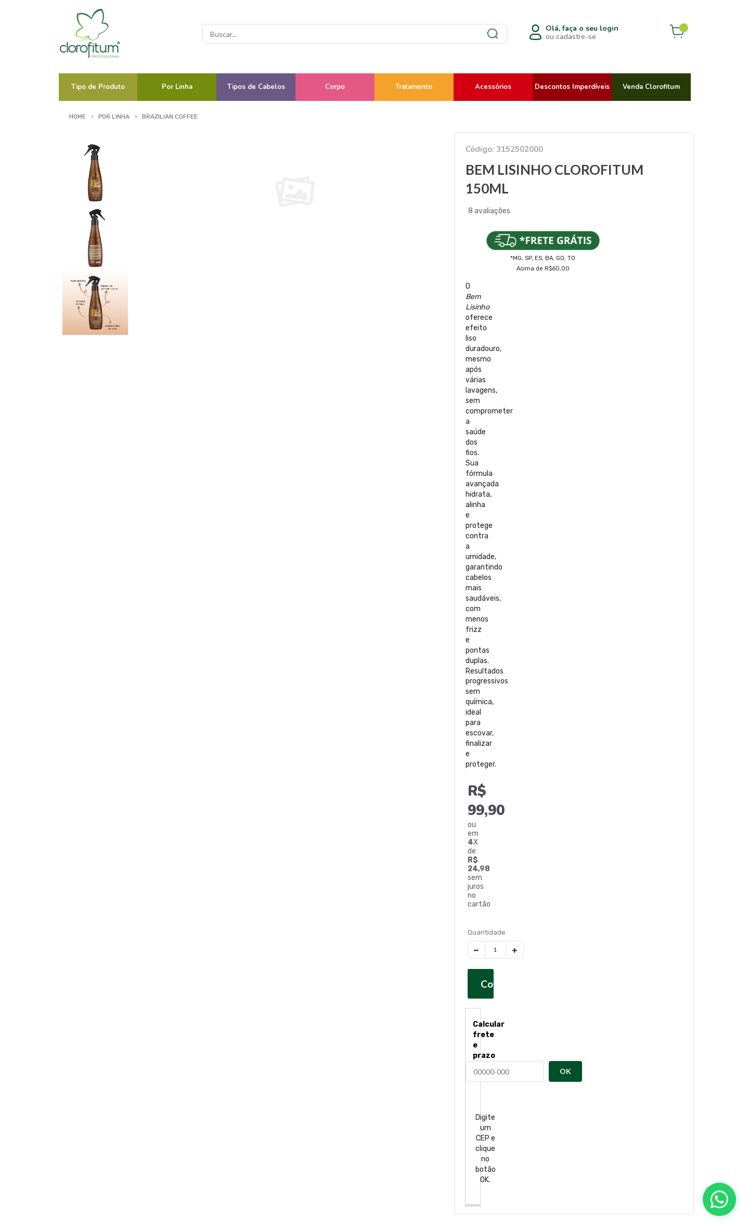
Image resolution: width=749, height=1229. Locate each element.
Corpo (335, 87)
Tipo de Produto (98, 87)
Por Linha (177, 87)
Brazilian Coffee (170, 116)
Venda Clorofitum (651, 87)
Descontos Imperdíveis (572, 87)
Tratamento (413, 87)
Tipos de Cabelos (256, 87)
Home (77, 116)
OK (565, 1071)
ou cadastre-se (582, 32)
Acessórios (493, 87)
